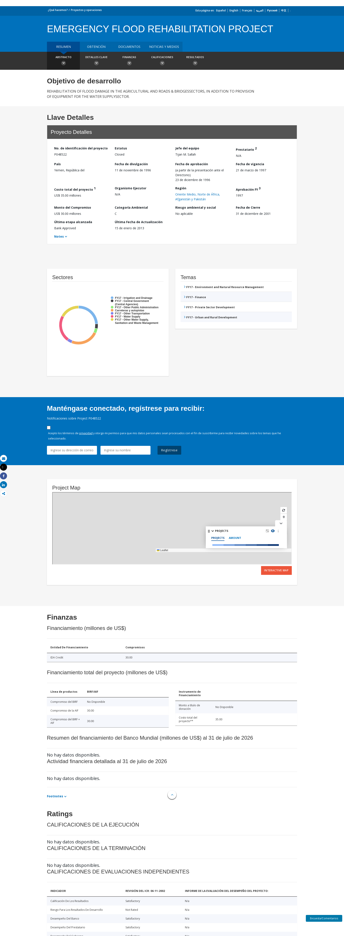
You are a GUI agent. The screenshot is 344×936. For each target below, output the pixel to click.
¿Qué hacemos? (58, 10)
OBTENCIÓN (96, 47)
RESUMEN (63, 47)
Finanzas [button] (129, 61)
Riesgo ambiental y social (195, 207)
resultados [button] (195, 61)
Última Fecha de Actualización (139, 222)
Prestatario (246, 149)
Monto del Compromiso (72, 207)
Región (180, 188)
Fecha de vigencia (250, 164)
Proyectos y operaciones (86, 10)
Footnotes (55, 796)
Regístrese (169, 450)
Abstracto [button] (63, 61)
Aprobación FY (248, 189)
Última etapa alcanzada (73, 222)
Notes (59, 236)
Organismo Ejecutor (130, 188)
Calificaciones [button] (162, 61)
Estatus (121, 148)
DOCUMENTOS (129, 47)
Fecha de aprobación (191, 164)
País (57, 164)
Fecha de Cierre (248, 207)
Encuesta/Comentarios (324, 918)
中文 (283, 10)
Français (247, 10)
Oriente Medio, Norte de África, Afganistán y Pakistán (197, 196)
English (233, 10)
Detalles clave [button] (96, 61)
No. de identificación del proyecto (81, 148)
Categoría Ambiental (131, 207)
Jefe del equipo (187, 148)
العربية (259, 10)
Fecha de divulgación (131, 164)
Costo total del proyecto (75, 189)
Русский (272, 10)
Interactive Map (276, 570)
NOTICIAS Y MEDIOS (164, 47)
